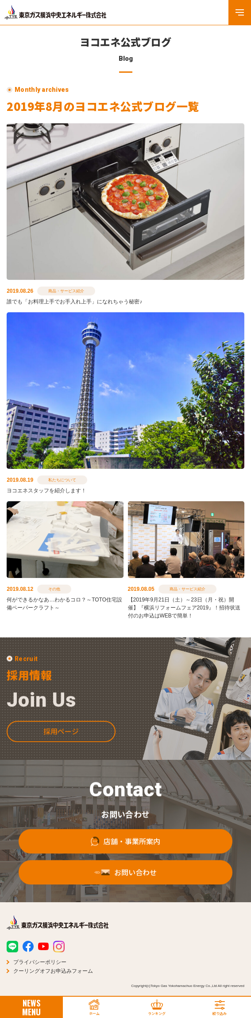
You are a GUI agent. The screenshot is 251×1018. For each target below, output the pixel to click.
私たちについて (62, 480)
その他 (54, 589)
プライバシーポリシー (39, 962)
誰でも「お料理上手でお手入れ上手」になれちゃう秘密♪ (74, 302)
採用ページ (61, 742)
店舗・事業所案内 (126, 852)
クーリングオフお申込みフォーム (53, 971)
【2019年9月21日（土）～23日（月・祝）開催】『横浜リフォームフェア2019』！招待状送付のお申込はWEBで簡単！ (184, 608)
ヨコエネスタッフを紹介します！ (46, 490)
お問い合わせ (125, 883)
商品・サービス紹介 (66, 291)
